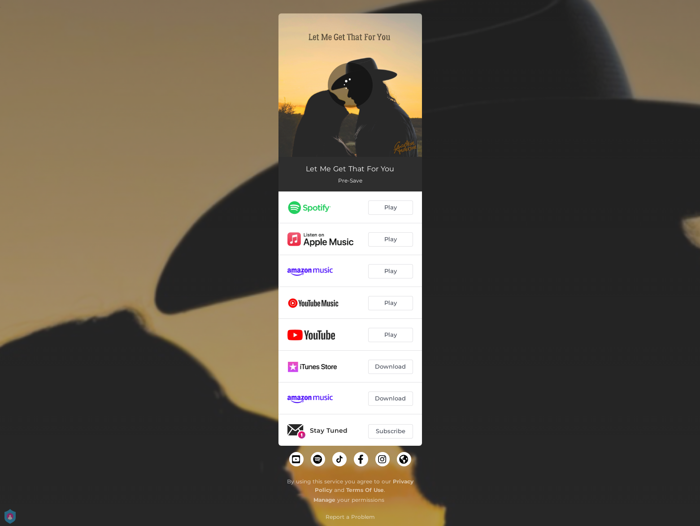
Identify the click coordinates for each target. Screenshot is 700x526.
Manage (324, 499)
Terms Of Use (365, 490)
